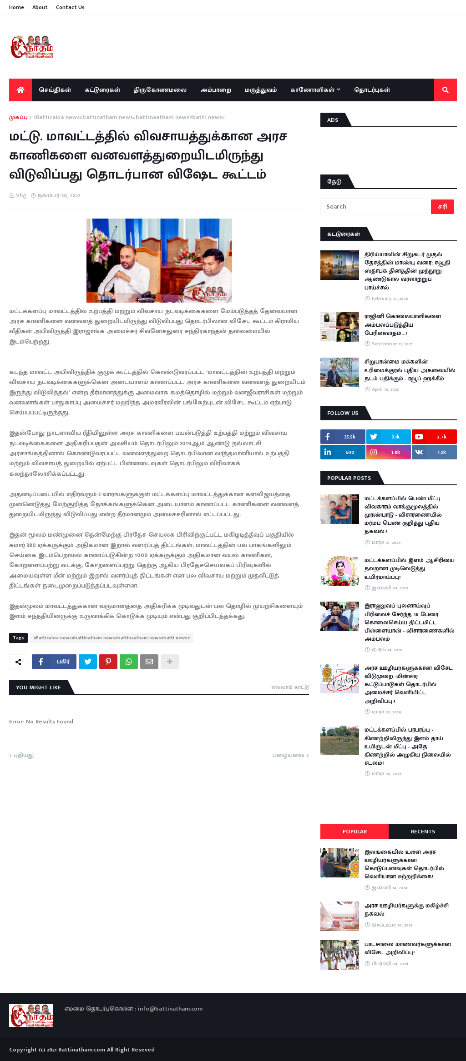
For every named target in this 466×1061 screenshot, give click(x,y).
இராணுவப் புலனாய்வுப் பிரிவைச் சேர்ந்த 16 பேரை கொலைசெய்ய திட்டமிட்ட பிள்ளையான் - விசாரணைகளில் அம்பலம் (410, 622)
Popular (355, 832)
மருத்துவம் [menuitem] (261, 90)
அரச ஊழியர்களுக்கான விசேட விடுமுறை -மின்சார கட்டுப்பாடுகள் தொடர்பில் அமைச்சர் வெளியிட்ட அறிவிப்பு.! (409, 684)
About (40, 7)
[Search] (376, 206)
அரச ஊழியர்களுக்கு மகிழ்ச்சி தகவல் (407, 910)
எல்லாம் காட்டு (290, 687)
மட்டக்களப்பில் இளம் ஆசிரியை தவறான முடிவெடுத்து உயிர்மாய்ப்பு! (410, 568)
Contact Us (70, 7)
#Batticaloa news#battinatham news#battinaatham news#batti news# (129, 117)
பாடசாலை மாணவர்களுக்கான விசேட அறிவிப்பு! (408, 948)
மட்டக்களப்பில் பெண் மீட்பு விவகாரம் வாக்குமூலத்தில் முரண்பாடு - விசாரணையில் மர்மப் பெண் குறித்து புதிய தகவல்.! (403, 515)
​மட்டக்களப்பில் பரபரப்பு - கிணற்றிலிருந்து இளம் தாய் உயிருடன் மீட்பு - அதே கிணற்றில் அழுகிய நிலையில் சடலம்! (408, 746)
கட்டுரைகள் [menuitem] (102, 90)
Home (16, 7)
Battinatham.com (81, 1050)
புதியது (24, 755)
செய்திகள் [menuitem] (55, 90)
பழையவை (288, 755)
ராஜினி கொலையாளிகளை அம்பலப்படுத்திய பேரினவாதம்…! (403, 324)
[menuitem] (20, 90)
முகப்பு (18, 117)
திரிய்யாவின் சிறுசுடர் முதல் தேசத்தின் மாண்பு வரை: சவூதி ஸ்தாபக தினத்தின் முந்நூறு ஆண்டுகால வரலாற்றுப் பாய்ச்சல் (407, 271)
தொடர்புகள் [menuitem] (372, 90)
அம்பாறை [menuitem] (215, 90)
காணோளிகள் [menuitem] (312, 90)
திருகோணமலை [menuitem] (160, 90)
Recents (423, 832)
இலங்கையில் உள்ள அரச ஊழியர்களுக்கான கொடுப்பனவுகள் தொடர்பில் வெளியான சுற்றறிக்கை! (404, 864)
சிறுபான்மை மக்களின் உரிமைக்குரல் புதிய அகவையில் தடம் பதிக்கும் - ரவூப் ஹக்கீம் (410, 370)
